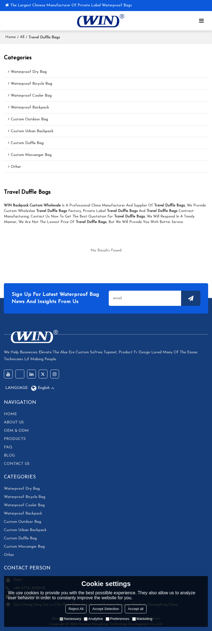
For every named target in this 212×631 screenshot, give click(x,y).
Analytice (93, 619)
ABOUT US (14, 422)
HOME (10, 414)
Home (10, 37)
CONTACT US (17, 464)
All (22, 37)
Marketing (142, 619)
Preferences (117, 619)
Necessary (70, 619)
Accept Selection (105, 609)
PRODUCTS (15, 439)
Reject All (75, 609)
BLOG (9, 456)
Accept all (135, 609)
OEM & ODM (16, 431)
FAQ (8, 447)
